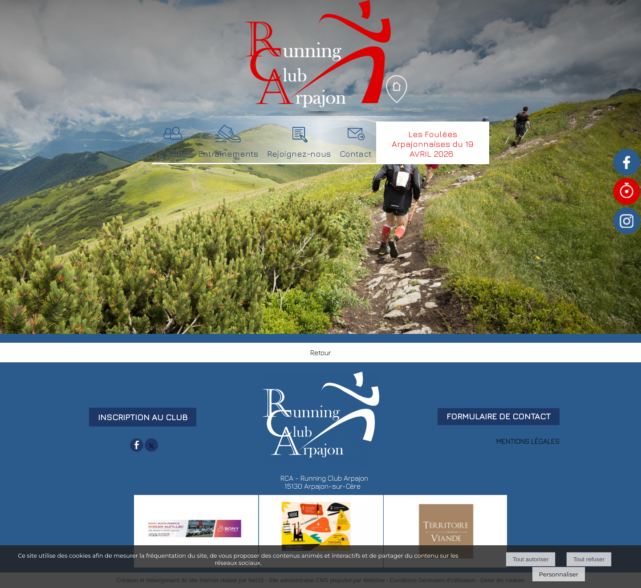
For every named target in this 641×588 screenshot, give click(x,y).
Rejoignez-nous (299, 153)
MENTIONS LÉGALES (528, 441)
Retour (320, 353)
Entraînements (228, 153)
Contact (356, 153)
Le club (172, 153)
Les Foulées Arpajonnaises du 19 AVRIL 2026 (432, 143)
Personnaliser (558, 574)
